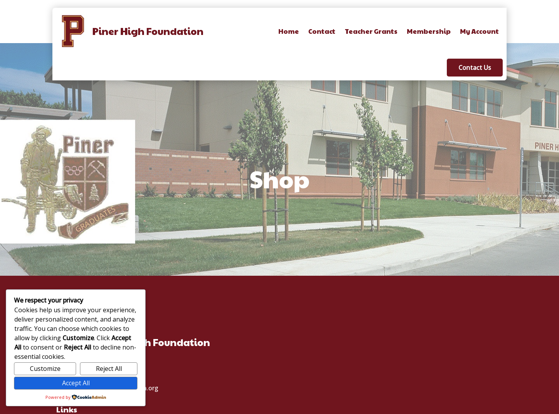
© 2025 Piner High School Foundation (279, 407)
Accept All (76, 383)
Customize (45, 368)
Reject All (109, 368)
